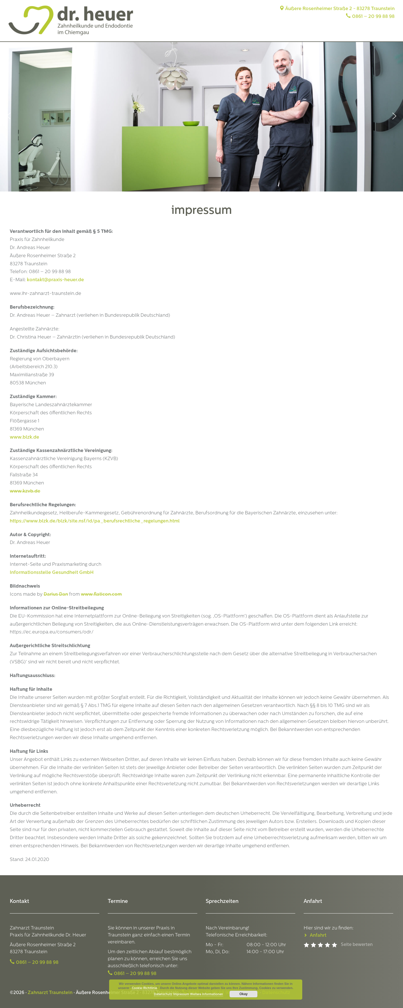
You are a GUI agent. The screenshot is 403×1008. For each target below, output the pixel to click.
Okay (243, 994)
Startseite (259, 32)
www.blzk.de (24, 437)
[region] (201, 116)
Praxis (285, 32)
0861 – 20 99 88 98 (373, 16)
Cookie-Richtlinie (144, 988)
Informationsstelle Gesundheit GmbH (51, 572)
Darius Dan (56, 594)
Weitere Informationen (206, 994)
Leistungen (332, 32)
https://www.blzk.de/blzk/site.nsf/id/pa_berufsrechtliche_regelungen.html (95, 521)
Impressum (181, 994)
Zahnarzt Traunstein (50, 992)
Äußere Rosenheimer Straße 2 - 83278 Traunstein (337, 8)
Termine (386, 32)
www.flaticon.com (101, 594)
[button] (8, 116)
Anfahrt (360, 32)
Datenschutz (163, 994)
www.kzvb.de (25, 491)
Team (306, 32)
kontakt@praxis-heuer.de (55, 280)
